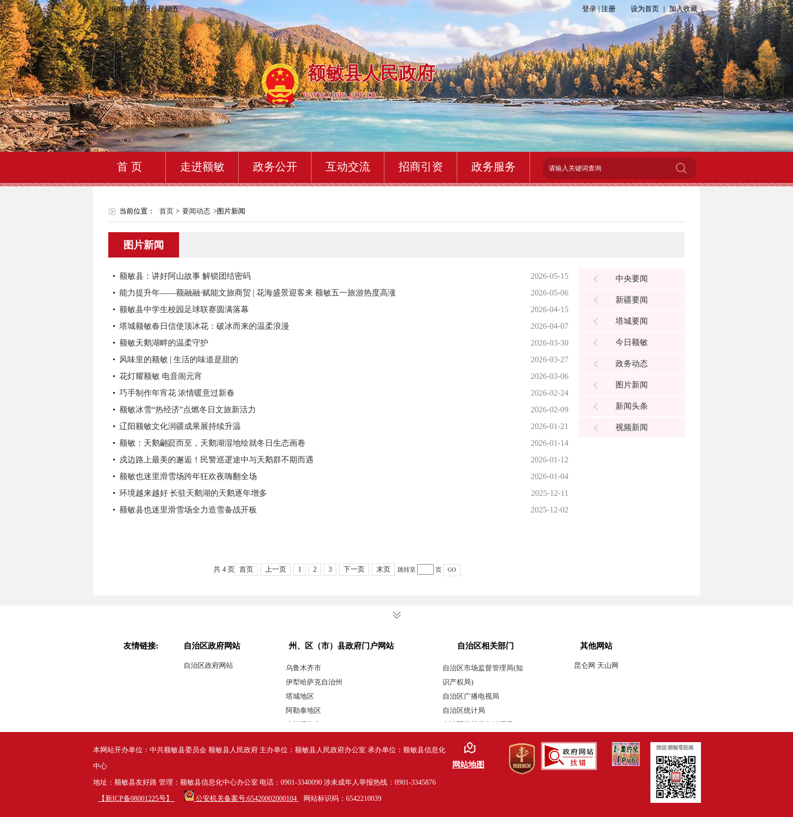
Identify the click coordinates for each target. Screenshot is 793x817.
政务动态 (631, 363)
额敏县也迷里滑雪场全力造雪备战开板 (188, 509)
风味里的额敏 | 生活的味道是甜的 (178, 359)
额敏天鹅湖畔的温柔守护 (163, 342)
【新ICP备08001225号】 (136, 798)
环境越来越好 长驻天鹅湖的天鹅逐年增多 (193, 493)
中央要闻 (631, 278)
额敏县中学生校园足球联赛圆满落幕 (184, 309)
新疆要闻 (631, 299)
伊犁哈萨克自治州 (314, 682)
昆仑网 (585, 665)
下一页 (354, 569)
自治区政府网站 (208, 665)
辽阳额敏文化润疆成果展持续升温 (180, 426)
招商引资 (421, 166)
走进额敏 (202, 166)
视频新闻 (631, 427)
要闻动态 (196, 211)
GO (452, 570)
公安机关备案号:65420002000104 (241, 798)
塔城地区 (300, 696)
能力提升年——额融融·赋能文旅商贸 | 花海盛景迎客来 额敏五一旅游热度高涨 (257, 292)
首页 (166, 211)
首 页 (129, 166)
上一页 (275, 569)
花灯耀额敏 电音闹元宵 (160, 376)
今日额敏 (631, 342)
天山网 (608, 665)
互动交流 (348, 166)
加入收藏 (683, 9)
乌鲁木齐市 (303, 668)
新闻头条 (631, 406)
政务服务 (493, 166)
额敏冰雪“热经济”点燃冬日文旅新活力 (187, 409)
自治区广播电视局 (471, 696)
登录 (590, 9)
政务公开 (275, 166)
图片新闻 (631, 384)
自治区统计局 (464, 710)
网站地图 (468, 764)
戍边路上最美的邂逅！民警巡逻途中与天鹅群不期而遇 (216, 459)
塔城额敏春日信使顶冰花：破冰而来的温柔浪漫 (204, 326)
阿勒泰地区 (303, 710)
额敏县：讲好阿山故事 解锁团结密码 (185, 276)
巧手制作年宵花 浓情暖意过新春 (177, 393)
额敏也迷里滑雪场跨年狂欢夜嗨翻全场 (188, 476)
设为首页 (646, 9)
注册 (608, 9)
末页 (383, 569)
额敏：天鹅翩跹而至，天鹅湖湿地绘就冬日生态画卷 (212, 443)
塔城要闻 (631, 321)
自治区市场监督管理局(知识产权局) (483, 675)
